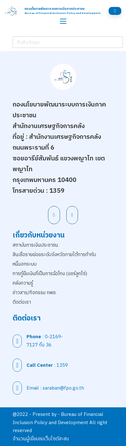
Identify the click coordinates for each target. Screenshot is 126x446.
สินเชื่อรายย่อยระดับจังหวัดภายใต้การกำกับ (54, 255)
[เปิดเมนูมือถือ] (63, 21)
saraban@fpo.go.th (63, 388)
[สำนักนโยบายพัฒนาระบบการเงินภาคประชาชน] (11, 11)
